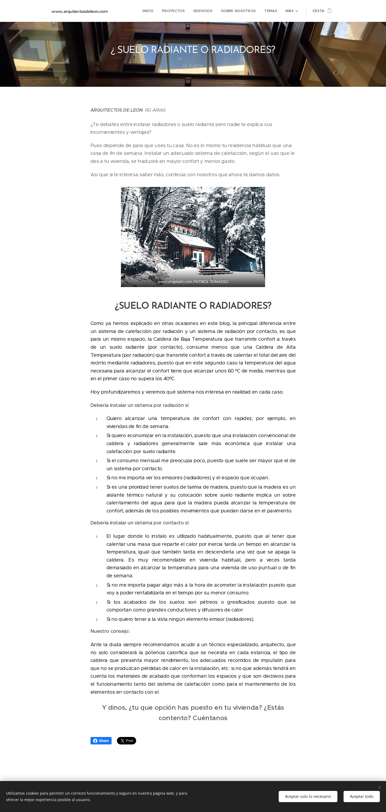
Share (101, 741)
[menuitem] (131, 11)
